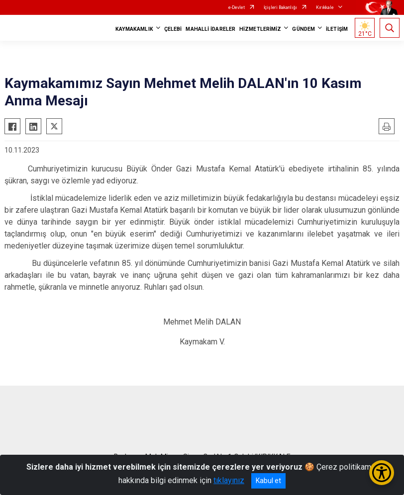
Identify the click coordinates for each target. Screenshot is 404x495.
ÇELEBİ (173, 29)
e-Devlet (236, 7)
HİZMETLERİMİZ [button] (260, 29)
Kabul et (268, 481)
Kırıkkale (325, 7)
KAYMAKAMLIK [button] (134, 29)
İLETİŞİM (337, 29)
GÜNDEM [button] (303, 29)
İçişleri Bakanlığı (280, 7)
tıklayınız (228, 480)
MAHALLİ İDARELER (210, 29)
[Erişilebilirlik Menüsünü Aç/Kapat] (381, 472)
